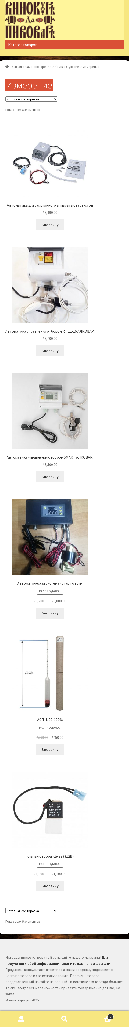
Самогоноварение (38, 67)
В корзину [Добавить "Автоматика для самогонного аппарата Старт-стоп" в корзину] (50, 224)
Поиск (64, 1019)
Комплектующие (67, 67)
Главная (16, 67)
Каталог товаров (22, 44)
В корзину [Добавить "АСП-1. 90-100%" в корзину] (50, 749)
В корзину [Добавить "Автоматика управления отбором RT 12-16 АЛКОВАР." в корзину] (50, 350)
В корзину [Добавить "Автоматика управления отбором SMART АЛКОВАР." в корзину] (50, 476)
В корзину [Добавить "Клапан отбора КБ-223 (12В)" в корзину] (50, 886)
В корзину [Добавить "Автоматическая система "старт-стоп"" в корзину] (50, 613)
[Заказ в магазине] (31, 99)
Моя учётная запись (21, 1019)
